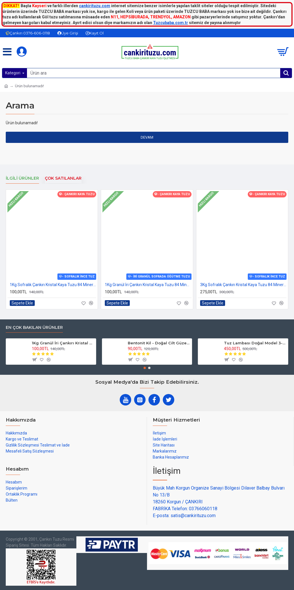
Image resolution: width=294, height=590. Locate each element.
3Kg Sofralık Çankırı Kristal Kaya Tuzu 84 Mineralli (243, 284)
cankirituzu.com (94, 5)
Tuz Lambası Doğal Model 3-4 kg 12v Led (255, 343)
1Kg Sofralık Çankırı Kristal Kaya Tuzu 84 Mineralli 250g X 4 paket (53, 284)
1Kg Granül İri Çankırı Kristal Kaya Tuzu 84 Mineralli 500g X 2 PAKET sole (148, 284)
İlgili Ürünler (22, 178)
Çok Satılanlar (63, 178)
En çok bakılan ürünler (34, 327)
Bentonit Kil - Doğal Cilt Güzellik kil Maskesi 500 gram (159, 343)
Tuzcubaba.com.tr (170, 22)
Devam (147, 137)
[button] (145, 368)
